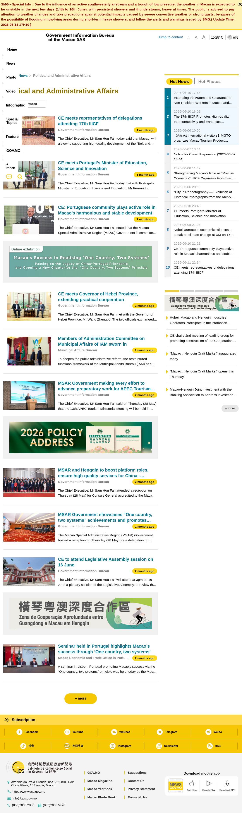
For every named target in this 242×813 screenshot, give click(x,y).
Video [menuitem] (68, 49)
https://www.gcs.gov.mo (28, 778)
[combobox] (24, 90)
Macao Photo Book (101, 784)
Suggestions (137, 759)
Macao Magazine (99, 767)
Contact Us (136, 767)
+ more (230, 395)
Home (8, 62)
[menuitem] (31, 49)
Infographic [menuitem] (90, 49)
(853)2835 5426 (54, 792)
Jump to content (170, 37)
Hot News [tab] (179, 68)
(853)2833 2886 (23, 792)
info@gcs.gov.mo (25, 785)
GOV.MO (93, 759)
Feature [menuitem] (148, 49)
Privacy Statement (141, 775)
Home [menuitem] (12, 49)
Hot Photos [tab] (209, 68)
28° (219, 37)
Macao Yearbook (99, 775)
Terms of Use (137, 784)
